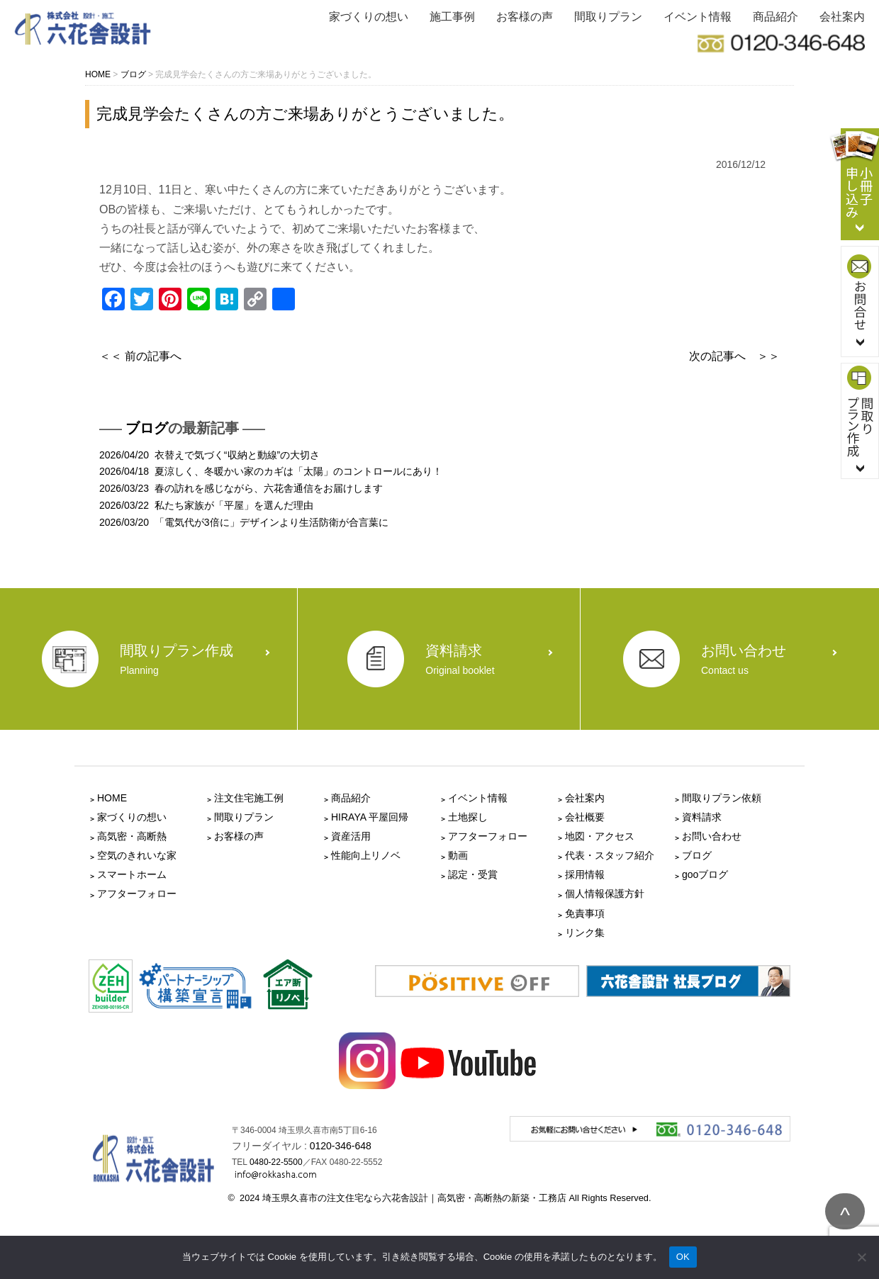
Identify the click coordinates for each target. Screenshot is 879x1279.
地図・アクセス (599, 836)
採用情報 (585, 874)
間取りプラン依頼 (721, 798)
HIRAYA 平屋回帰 (369, 817)
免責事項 (585, 913)
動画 (458, 855)
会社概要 (585, 817)
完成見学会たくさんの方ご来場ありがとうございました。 (305, 114)
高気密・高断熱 (132, 836)
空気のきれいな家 (137, 855)
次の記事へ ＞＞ (734, 356)
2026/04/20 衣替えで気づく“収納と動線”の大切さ (209, 455)
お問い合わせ (711, 836)
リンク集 (585, 932)
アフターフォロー (137, 893)
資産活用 (351, 836)
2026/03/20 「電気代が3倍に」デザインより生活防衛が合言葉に (243, 522)
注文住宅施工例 (249, 798)
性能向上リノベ (366, 855)
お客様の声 (524, 17)
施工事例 (452, 17)
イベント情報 (698, 17)
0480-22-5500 (276, 1162)
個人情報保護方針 (604, 893)
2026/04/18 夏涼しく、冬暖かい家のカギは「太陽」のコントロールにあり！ (270, 471)
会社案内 (842, 17)
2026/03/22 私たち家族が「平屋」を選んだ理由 (206, 505)
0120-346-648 (340, 1145)
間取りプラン (608, 17)
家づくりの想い (368, 17)
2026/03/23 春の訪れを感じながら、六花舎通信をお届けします (241, 488)
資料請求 (702, 817)
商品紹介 (775, 17)
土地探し (468, 817)
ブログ (146, 428)
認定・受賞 (473, 874)
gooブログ (705, 874)
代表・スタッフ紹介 (609, 855)
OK (683, 1256)
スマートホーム (132, 874)
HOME (112, 798)
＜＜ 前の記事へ (140, 356)
